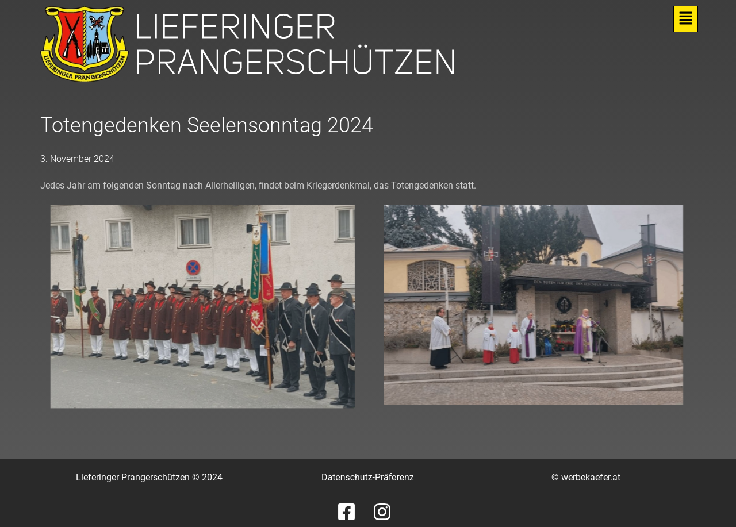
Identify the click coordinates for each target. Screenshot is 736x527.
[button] (686, 19)
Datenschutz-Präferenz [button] (367, 477)
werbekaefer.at (590, 477)
